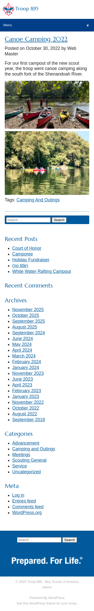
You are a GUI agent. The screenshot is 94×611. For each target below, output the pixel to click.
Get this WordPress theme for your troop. (47, 603)
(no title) (20, 265)
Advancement (25, 443)
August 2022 (24, 413)
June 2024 (22, 338)
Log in (18, 495)
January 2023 (25, 396)
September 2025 (28, 321)
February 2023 (26, 390)
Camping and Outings (33, 448)
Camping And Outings (38, 199)
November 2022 (28, 402)
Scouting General (29, 460)
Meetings (21, 454)
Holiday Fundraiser (30, 259)
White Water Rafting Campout (41, 271)
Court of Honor (26, 248)
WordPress (56, 598)
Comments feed (28, 506)
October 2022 (25, 408)
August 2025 (24, 327)
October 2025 (25, 315)
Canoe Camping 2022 (36, 39)
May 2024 (22, 344)
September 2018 (28, 419)
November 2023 (28, 373)
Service (19, 466)
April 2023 (22, 384)
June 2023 (22, 379)
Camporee (22, 254)
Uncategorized (26, 471)
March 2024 (24, 355)
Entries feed (24, 501)
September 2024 (28, 332)
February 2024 (26, 361)
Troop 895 (26, 9)
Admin (47, 587)
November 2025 (28, 309)
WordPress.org (27, 512)
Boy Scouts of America (61, 582)
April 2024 (22, 350)
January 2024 (25, 367)
